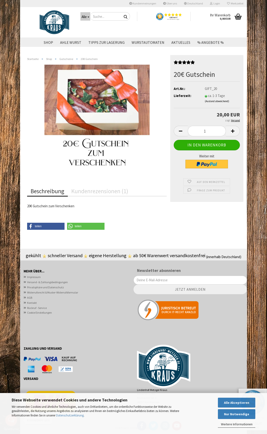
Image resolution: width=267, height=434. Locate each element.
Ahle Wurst (70, 42)
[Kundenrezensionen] (184, 64)
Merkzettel (235, 3)
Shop (48, 42)
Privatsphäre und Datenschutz (45, 287)
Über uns (170, 3)
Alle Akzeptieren (236, 403)
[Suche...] (85, 16)
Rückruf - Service (37, 308)
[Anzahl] (207, 131)
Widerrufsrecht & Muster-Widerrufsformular (52, 292)
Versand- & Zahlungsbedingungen (47, 282)
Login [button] (215, 3)
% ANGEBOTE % (210, 42)
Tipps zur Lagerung (106, 42)
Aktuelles (180, 42)
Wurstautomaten (148, 42)
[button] (193, 3)
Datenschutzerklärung (70, 415)
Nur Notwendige (236, 414)
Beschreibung (47, 191)
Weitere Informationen (237, 424)
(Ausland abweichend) (217, 101)
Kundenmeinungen (142, 3)
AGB (29, 297)
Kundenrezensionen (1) (99, 191)
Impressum (34, 277)
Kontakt (32, 302)
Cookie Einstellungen (39, 312)
